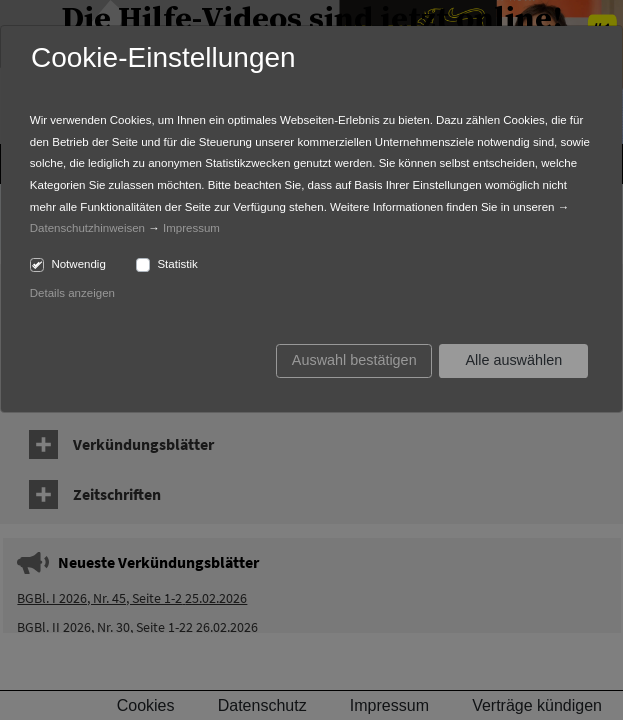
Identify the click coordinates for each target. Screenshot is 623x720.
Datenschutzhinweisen (87, 228)
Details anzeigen (72, 293)
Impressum (191, 228)
